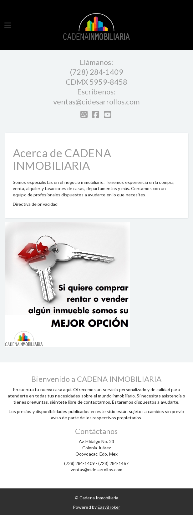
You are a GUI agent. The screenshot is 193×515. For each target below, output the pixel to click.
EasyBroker (109, 507)
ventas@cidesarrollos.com (96, 101)
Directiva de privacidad (35, 204)
